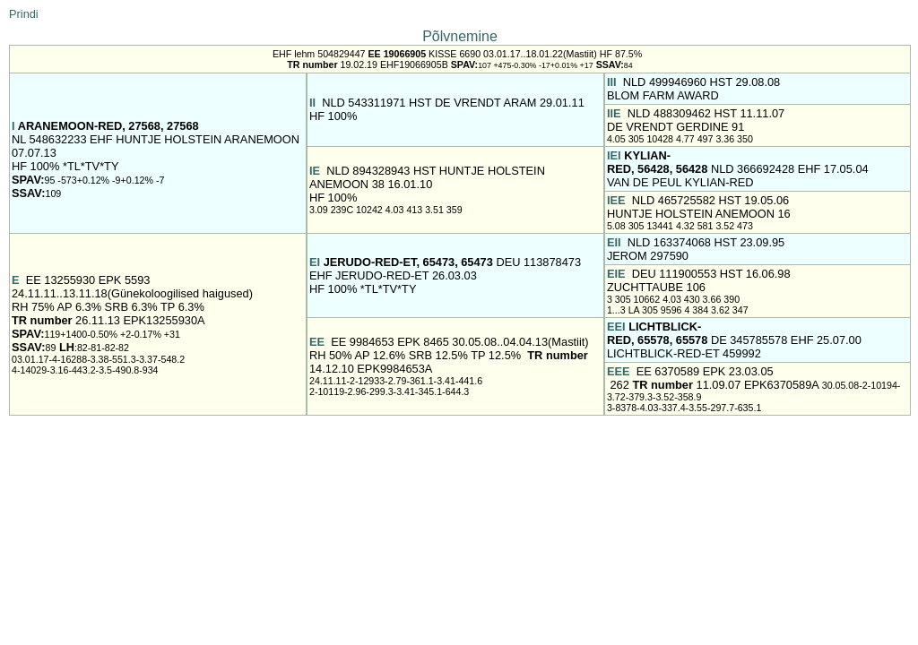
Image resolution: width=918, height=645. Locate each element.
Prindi (24, 14)
